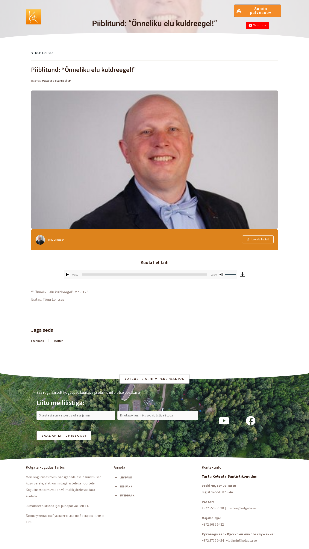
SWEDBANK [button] (124, 497)
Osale (104, 14)
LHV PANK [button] (123, 479)
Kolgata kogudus (75, 14)
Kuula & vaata (148, 14)
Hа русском (214, 14)
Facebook (37, 340)
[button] (75, 14)
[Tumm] (221, 274)
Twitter (58, 340)
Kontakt (173, 14)
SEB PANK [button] (123, 488)
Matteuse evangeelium (56, 81)
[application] (150, 274)
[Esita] (67, 274)
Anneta (192, 14)
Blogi (123, 14)
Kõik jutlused (44, 52)
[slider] (145, 274)
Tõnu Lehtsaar (57, 239)
